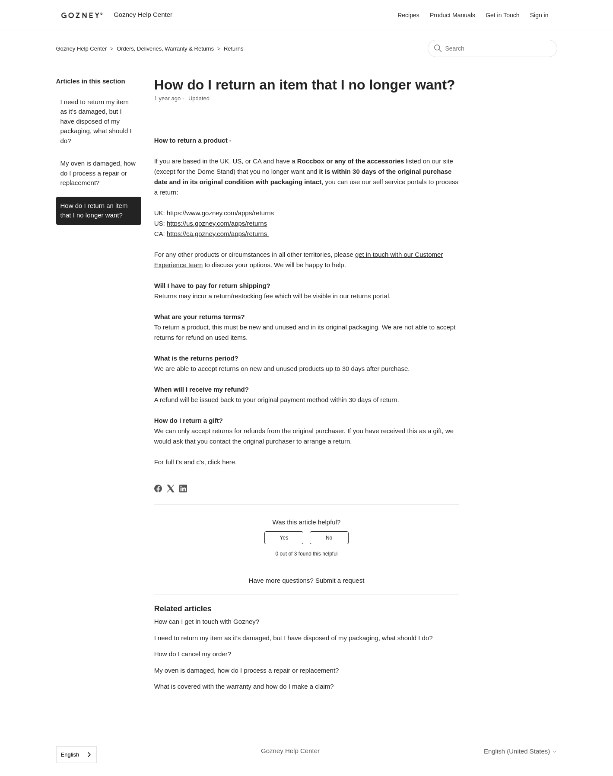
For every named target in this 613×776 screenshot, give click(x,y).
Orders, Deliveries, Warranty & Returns (165, 48)
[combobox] (76, 754)
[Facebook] (158, 488)
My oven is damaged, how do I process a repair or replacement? (98, 173)
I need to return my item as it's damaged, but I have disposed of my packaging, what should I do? (96, 121)
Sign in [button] (539, 15)
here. (229, 462)
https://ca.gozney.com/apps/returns (218, 233)
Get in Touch (502, 15)
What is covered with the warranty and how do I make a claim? (244, 686)
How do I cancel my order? (192, 654)
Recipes (408, 15)
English (70, 754)
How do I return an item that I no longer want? (94, 210)
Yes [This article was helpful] (284, 538)
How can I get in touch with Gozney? (206, 621)
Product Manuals (452, 15)
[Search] (492, 48)
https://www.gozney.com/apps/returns (220, 213)
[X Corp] (171, 488)
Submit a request (339, 580)
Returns (234, 48)
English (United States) (520, 751)
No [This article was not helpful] (329, 538)
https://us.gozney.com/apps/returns (217, 223)
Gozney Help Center (81, 48)
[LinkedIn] (183, 488)
